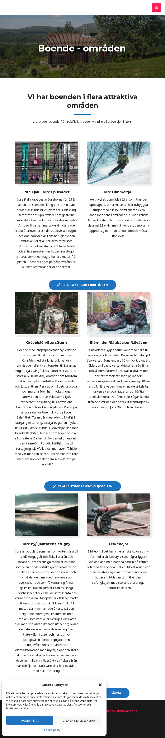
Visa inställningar (79, 720)
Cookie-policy (52, 730)
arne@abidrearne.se (122, 710)
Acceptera (30, 720)
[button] (100, 685)
